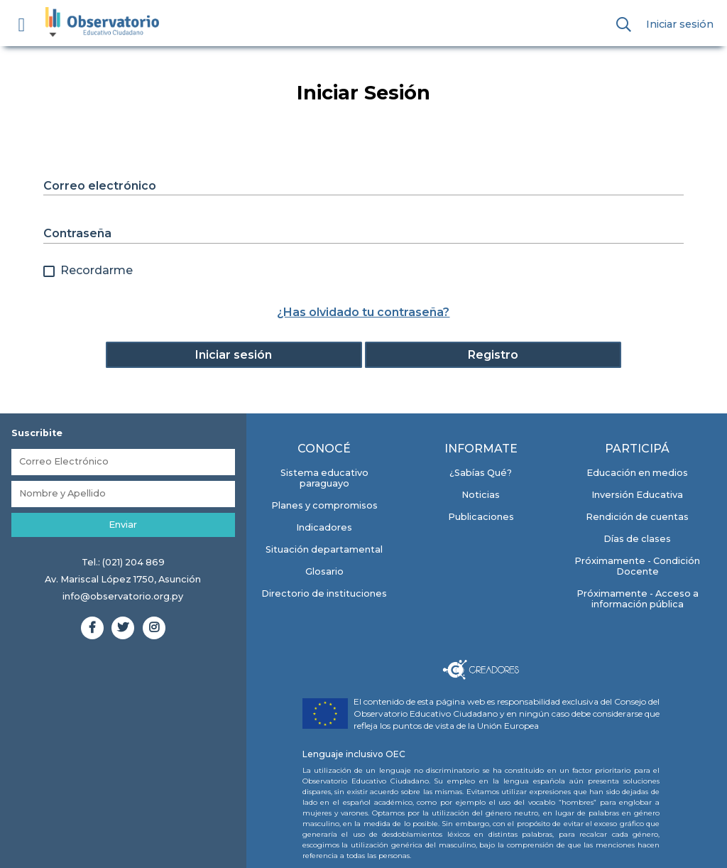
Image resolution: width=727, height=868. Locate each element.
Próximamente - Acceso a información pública (637, 598)
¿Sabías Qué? (480, 472)
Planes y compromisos (324, 505)
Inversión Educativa (637, 494)
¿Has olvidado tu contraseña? (363, 312)
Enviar (123, 524)
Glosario (324, 571)
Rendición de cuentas (637, 516)
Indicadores (324, 527)
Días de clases (637, 538)
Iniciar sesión (680, 24)
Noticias (480, 494)
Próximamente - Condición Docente (637, 566)
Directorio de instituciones (324, 593)
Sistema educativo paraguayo (324, 478)
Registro (493, 355)
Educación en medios (637, 472)
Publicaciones (481, 516)
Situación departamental (324, 549)
